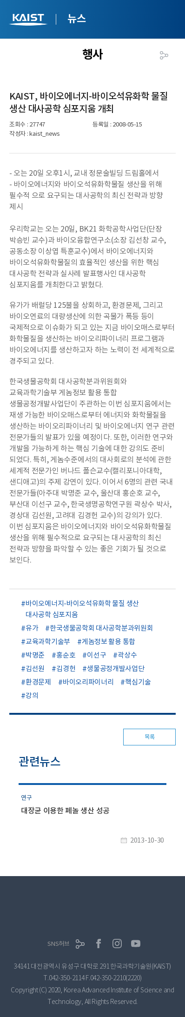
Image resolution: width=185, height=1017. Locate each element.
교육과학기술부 (48, 641)
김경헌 (65, 668)
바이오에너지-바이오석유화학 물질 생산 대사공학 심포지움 (82, 609)
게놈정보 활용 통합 (108, 641)
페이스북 (98, 943)
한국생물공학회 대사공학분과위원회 (101, 628)
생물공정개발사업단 (115, 668)
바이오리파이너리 (88, 682)
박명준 (35, 655)
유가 (32, 628)
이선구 (96, 655)
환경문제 (38, 682)
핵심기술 (138, 682)
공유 (164, 55)
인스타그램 (117, 943)
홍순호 (65, 655)
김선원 (35, 668)
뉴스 (76, 18)
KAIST (29, 20)
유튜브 (135, 943)
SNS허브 (58, 944)
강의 (32, 695)
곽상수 (127, 655)
